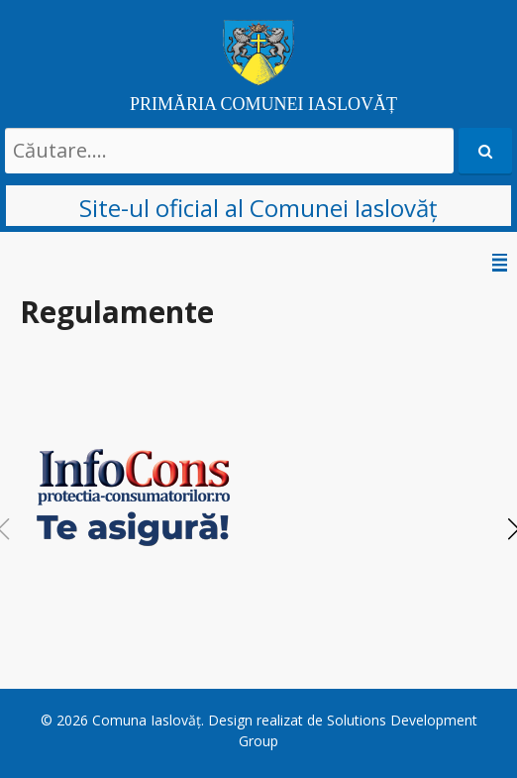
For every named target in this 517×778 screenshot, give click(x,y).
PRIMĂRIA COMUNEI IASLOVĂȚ (263, 104)
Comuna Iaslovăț (146, 720)
